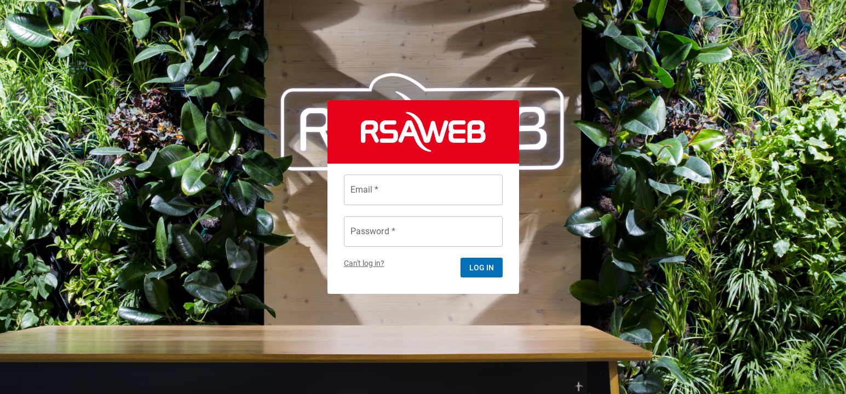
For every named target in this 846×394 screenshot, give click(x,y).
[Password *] (423, 231)
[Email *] (423, 190)
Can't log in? (364, 263)
